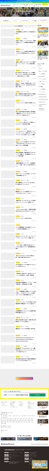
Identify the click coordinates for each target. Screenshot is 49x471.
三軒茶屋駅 (14, 420)
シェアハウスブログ (24, 20)
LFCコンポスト (15, 452)
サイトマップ (29, 405)
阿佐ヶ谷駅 (4, 418)
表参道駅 (29, 418)
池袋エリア (10, 415)
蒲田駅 (1, 420)
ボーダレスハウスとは (16, 5)
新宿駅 (25, 420)
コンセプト (3, 403)
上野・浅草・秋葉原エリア (4, 417)
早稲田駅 (5, 423)
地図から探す (12, 404)
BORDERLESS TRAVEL (43, 96)
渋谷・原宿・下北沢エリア (16, 415)
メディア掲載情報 (42, 73)
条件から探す (12, 403)
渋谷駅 (23, 420)
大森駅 (26, 418)
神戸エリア (9, 427)
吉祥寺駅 (7, 420)
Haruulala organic (11, 462)
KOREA (8, 438)
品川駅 (20, 420)
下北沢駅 (17, 420)
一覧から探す (12, 405)
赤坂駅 (1, 418)
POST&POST (11, 452)
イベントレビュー (42, 91)
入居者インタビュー (42, 81)
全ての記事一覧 (5, 20)
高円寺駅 (11, 420)
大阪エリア (5, 427)
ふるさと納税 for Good (32, 453)
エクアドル (30, 462)
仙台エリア (2, 431)
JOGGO (13, 461)
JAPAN (24, 438)
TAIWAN (41, 438)
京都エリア (2, 427)
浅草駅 (8, 418)
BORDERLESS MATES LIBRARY (42, 105)
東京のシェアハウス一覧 (4, 414)
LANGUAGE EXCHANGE (43, 99)
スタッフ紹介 (3, 404)
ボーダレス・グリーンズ (32, 454)
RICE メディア (31, 452)
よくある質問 (35, 5)
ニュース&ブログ (31, 5)
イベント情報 (34, 20)
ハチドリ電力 (20, 452)
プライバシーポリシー (31, 404)
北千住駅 (4, 420)
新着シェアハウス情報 (43, 71)
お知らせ (40, 68)
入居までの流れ (45, 4)
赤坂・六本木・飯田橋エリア (4, 415)
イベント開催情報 (42, 89)
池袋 (13, 418)
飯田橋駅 (11, 418)
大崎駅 (23, 418)
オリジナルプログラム (43, 21)
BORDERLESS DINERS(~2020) (41, 109)
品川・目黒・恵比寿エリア (23, 415)
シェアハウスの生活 (42, 78)
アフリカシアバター (19, 461)
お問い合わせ (39, 5)
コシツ (10, 459)
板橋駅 (15, 418)
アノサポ (13, 454)
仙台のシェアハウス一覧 (4, 430)
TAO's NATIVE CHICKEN (12, 463)
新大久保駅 (28, 420)
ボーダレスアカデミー (32, 459)
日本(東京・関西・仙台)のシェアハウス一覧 (6, 412)
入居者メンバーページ (31, 408)
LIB (15, 461)
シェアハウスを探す (22, 5)
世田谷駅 (32, 420)
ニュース (15, 20)
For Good (35, 452)
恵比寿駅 (21, 418)
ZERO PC (10, 454)
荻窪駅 (32, 418)
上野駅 (18, 418)
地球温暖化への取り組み (31, 403)
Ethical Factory (16, 462)
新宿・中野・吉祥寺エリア (31, 415)
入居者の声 (27, 5)
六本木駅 (2, 423)
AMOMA (10, 461)
